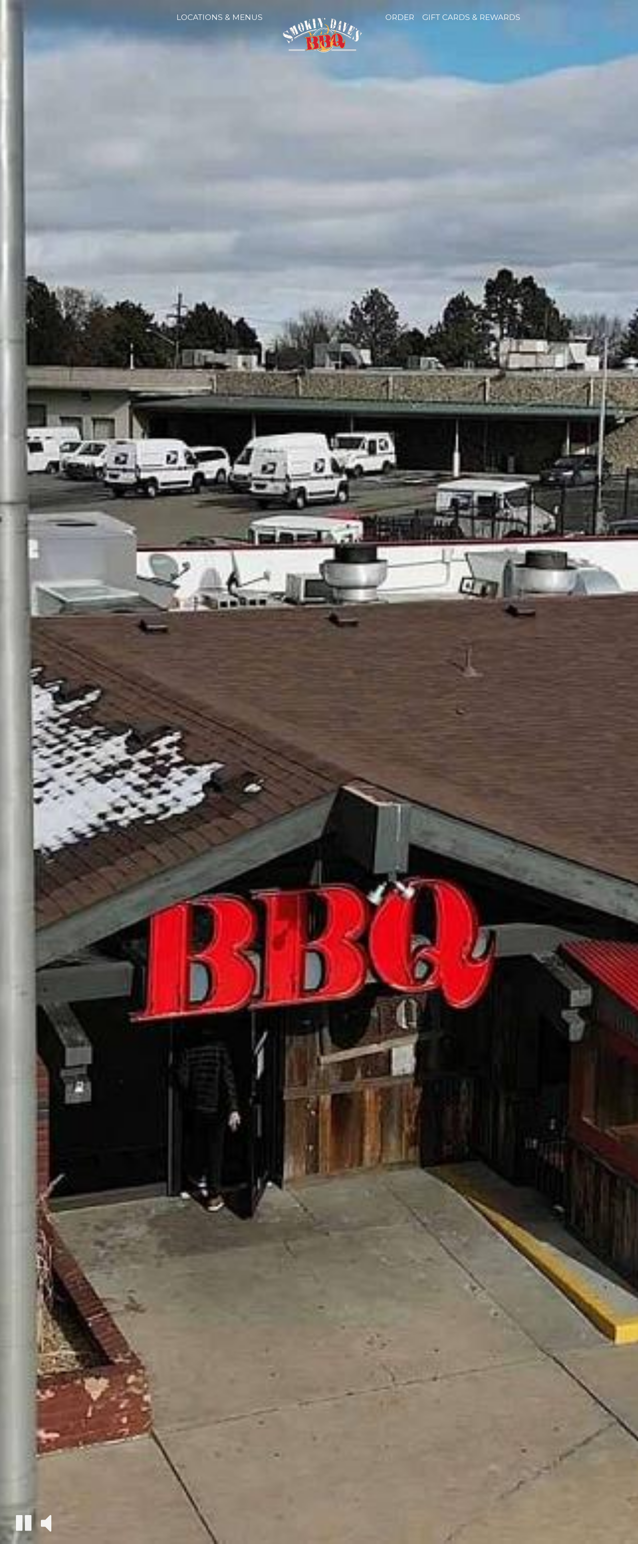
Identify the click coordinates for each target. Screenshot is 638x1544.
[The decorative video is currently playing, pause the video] (23, 1523)
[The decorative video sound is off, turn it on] (46, 1522)
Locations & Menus (219, 17)
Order (399, 17)
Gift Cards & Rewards (471, 17)
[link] (324, 41)
